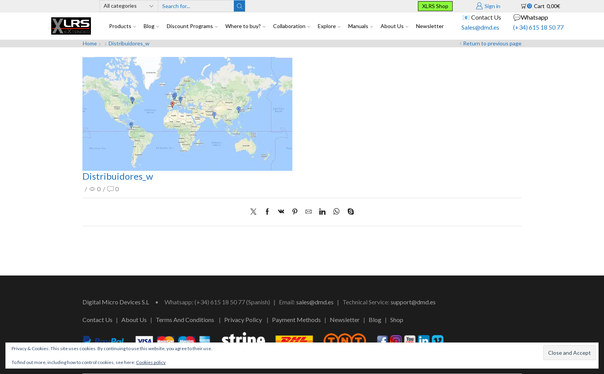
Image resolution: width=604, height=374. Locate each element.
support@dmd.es (413, 302)
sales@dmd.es (315, 302)
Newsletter (430, 26)
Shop (396, 319)
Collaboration (291, 26)
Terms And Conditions (185, 319)
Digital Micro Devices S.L (115, 302)
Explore (329, 26)
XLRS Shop (435, 6)
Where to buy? (245, 26)
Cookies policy (151, 362)
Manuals (360, 26)
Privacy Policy (243, 319)
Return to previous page (492, 43)
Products (122, 26)
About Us (394, 26)
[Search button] (239, 6)
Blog (151, 26)
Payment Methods (296, 319)
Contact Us (97, 319)
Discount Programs (192, 26)
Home (90, 43)
